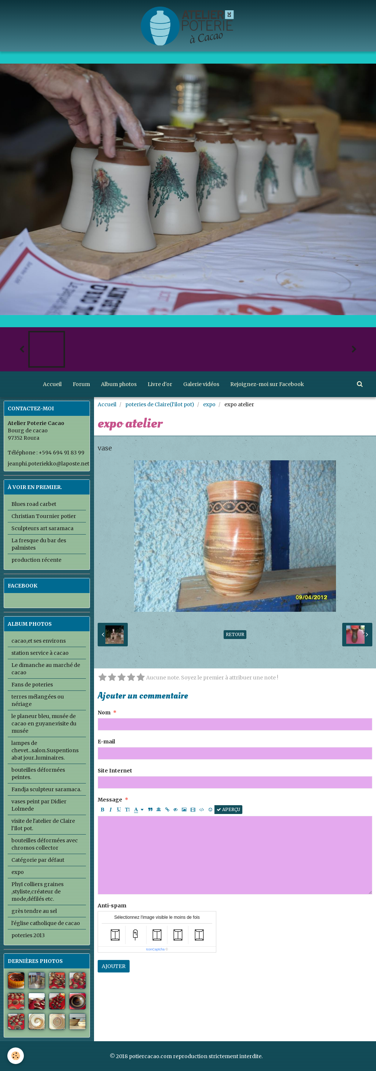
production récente (36, 560)
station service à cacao (40, 653)
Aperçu (228, 809)
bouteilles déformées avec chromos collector (44, 844)
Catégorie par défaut (37, 860)
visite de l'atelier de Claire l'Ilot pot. (43, 825)
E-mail (106, 741)
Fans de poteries (32, 684)
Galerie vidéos (201, 384)
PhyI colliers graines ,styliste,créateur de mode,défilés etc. (37, 891)
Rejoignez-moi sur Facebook (267, 384)
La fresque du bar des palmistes (38, 544)
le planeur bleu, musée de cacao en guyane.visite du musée (43, 723)
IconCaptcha (155, 949)
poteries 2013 (28, 935)
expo (209, 404)
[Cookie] (15, 1055)
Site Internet (115, 770)
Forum (81, 384)
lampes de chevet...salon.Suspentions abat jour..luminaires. (45, 750)
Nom (104, 712)
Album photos (119, 384)
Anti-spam (112, 905)
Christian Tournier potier (43, 516)
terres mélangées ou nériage (37, 700)
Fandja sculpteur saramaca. (46, 789)
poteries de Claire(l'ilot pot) (159, 404)
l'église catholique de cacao (45, 923)
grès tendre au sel (34, 911)
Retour (235, 634)
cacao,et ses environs (38, 641)
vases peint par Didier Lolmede (38, 805)
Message (110, 799)
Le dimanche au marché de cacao (45, 669)
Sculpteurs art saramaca (42, 528)
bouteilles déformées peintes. (38, 774)
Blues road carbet (33, 504)
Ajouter (114, 966)
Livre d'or (160, 384)
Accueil (52, 384)
